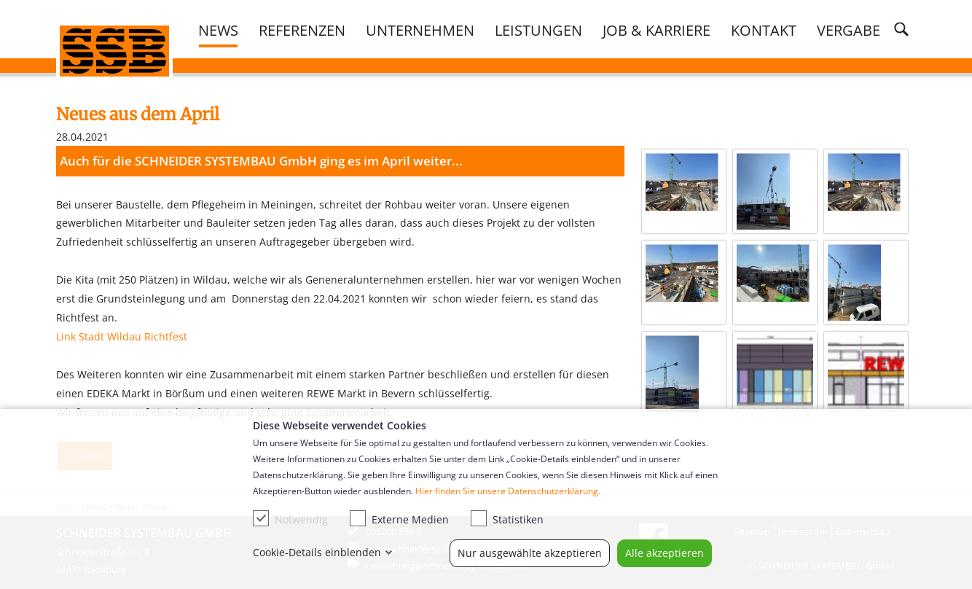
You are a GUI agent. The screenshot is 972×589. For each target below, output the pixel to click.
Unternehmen (420, 30)
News (218, 30)
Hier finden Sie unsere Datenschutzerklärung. (507, 491)
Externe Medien (399, 518)
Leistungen (538, 30)
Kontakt (763, 30)
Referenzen (302, 30)
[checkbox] (261, 518)
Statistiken (507, 518)
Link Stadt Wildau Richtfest (121, 336)
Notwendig (290, 518)
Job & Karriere (656, 30)
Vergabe (848, 30)
